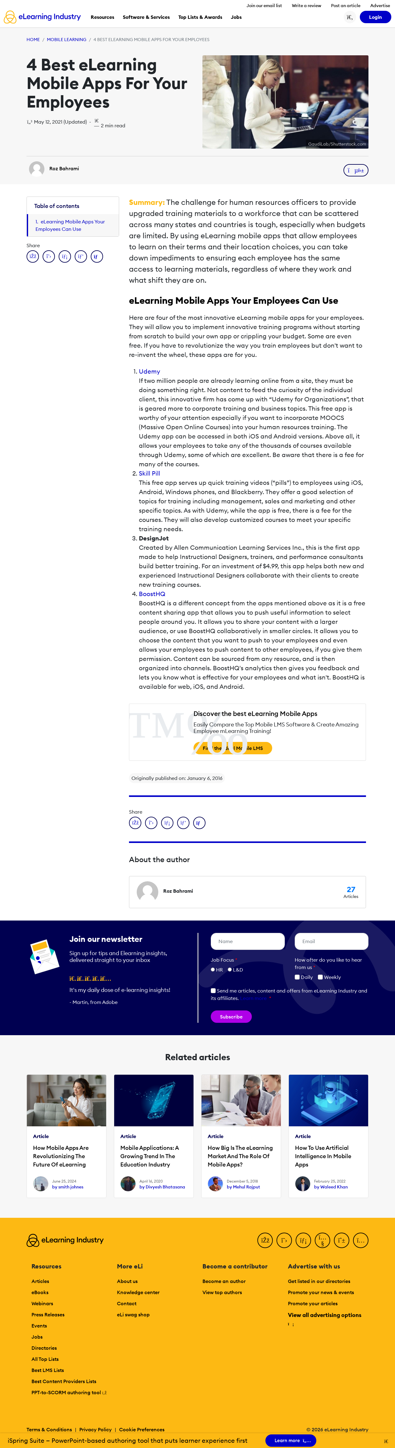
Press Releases (47, 1314)
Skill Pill (149, 473)
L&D (238, 970)
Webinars (42, 1303)
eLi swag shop (133, 1314)
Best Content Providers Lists (63, 1381)
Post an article (345, 5)
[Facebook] (265, 1240)
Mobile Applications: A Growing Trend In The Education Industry (149, 1156)
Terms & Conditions (49, 1429)
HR (219, 970)
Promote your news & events (321, 1292)
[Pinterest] (341, 1240)
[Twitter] (284, 1240)
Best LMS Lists (47, 1370)
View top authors (222, 1292)
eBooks (39, 1292)
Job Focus (224, 960)
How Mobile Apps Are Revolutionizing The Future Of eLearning (61, 1156)
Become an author (224, 1281)
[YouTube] (322, 1240)
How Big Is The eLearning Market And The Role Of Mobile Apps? (240, 1156)
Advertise (380, 5)
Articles (40, 1281)
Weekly (329, 977)
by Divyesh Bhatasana (162, 1187)
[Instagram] (360, 1240)
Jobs (37, 1337)
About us (127, 1281)
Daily (304, 977)
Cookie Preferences (141, 1429)
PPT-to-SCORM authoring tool (69, 1392)
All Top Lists (45, 1359)
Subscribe (231, 1017)
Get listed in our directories (319, 1281)
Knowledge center (138, 1292)
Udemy (149, 371)
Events (39, 1326)
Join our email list (264, 5)
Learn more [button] (253, 998)
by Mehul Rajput (243, 1187)
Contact (126, 1303)
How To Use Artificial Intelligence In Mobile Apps (323, 1156)
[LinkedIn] (303, 1240)
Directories (44, 1348)
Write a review (306, 5)
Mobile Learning (66, 39)
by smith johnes (67, 1187)
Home (33, 39)
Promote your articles (313, 1303)
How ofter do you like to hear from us (328, 963)
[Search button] (350, 17)
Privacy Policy (95, 1429)
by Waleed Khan (331, 1187)
